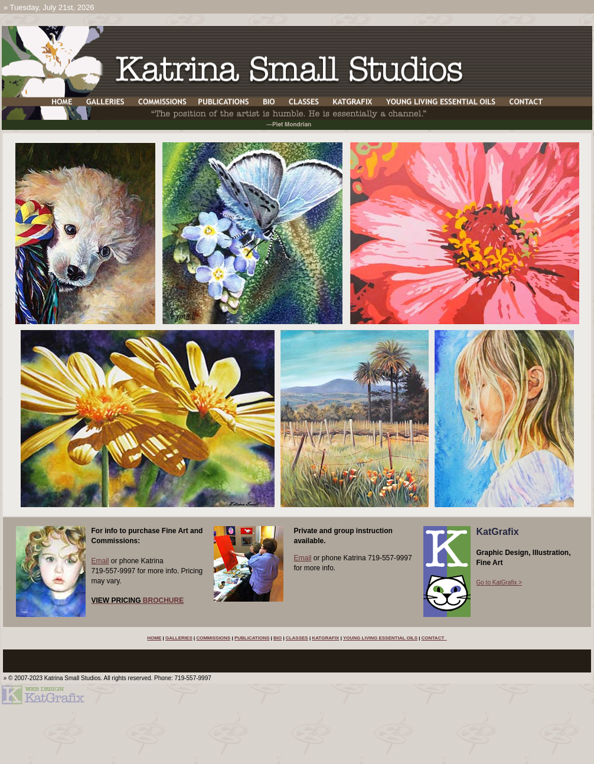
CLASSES (297, 638)
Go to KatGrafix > (499, 582)
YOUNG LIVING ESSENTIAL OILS (380, 638)
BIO (277, 638)
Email (100, 561)
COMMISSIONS (213, 638)
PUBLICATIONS (251, 638)
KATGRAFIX (325, 638)
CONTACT (434, 638)
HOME (154, 638)
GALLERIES (178, 638)
